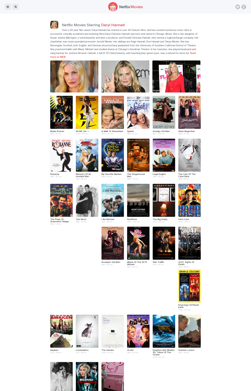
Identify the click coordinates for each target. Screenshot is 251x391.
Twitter (237, 6)
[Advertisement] (125, 367)
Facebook (243, 6)
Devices (104, 386)
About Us (116, 386)
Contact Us (130, 386)
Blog (93, 386)
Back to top (240, 386)
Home (84, 386)
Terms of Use (146, 386)
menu (8, 7)
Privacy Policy (163, 386)
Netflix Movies (12, 386)
